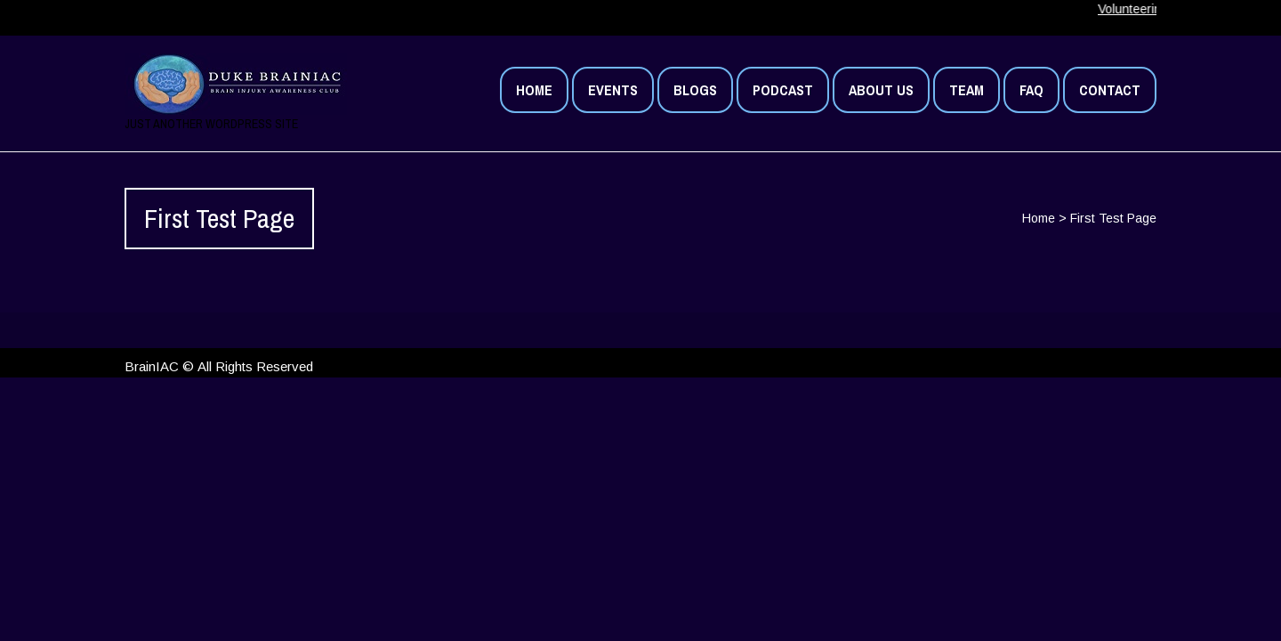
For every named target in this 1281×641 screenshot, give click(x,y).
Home (1038, 218)
